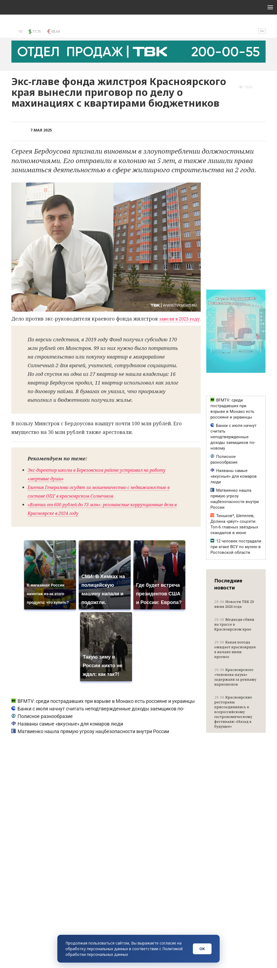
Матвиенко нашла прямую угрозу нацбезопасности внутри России (90, 740)
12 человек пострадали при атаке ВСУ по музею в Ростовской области (235, 547)
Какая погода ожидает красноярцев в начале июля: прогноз (235, 649)
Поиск (249, 24)
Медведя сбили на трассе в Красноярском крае (234, 624)
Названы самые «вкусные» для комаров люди (67, 733)
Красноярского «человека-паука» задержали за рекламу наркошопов (235, 677)
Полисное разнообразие (42, 725)
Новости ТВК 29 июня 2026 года (234, 604)
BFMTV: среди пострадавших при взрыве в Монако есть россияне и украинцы (103, 710)
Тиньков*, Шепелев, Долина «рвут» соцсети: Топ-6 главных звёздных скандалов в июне (234, 524)
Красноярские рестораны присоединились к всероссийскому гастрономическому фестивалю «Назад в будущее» (233, 712)
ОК (202, 948)
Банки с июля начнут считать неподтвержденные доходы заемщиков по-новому (233, 437)
